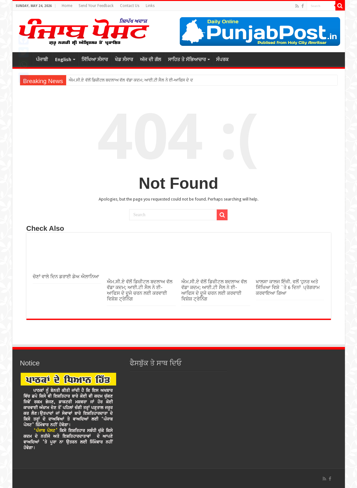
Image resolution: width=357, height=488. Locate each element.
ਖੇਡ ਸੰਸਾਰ (124, 59)
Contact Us (129, 6)
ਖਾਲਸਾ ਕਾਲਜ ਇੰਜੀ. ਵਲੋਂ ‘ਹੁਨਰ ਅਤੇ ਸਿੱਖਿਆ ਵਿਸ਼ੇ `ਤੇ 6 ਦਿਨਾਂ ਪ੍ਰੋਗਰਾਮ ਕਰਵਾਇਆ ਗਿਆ (288, 287)
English (63, 59)
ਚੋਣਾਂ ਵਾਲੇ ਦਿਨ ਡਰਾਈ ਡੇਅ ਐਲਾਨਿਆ (66, 276)
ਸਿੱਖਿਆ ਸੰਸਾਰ (94, 59)
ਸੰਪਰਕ (222, 59)
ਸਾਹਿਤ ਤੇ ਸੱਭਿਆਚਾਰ (187, 59)
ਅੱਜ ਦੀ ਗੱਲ (150, 59)
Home (67, 6)
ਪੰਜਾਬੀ (42, 59)
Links (150, 6)
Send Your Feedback (96, 6)
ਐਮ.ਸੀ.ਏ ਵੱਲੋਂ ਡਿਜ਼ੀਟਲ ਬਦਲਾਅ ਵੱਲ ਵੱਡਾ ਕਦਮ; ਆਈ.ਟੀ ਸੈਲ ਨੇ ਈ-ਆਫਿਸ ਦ (129, 80)
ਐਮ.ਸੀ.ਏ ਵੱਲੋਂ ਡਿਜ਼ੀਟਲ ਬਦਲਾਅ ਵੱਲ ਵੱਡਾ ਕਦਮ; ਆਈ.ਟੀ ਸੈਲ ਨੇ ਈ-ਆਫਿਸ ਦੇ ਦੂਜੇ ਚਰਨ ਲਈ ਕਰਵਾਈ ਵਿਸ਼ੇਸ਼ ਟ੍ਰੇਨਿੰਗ (139, 290)
